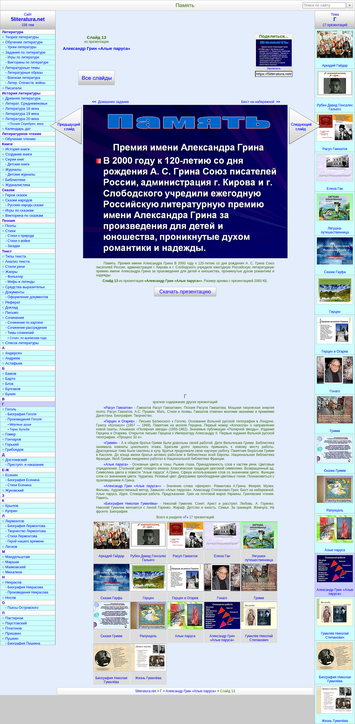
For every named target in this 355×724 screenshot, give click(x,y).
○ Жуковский (13, 490)
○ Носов (9, 597)
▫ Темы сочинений (19, 333)
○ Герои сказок (14, 195)
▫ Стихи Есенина (18, 485)
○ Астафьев (12, 363)
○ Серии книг (13, 159)
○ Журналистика (16, 185)
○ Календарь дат (16, 129)
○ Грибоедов (13, 449)
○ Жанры (10, 272)
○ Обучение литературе (22, 42)
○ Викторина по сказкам (22, 215)
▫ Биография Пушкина (22, 643)
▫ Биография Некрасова (24, 587)
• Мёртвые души (19, 424)
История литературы (21, 93)
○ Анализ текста (16, 261)
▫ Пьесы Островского (21, 608)
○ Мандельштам (16, 557)
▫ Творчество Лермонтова (25, 531)
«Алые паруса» (116, 464)
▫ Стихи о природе (19, 236)
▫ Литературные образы (24, 73)
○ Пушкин (10, 638)
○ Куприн (9, 511)
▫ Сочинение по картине (24, 323)
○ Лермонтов (13, 521)
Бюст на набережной (260, 102)
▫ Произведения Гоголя (23, 419)
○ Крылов (10, 506)
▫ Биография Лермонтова (25, 526)
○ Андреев (11, 358)
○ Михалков (12, 572)
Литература (12, 32)
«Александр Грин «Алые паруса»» (132, 486)
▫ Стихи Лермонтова (21, 536)
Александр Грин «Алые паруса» (96, 49)
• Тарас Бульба (19, 429)
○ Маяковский (14, 567)
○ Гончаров (11, 439)
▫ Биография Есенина (22, 480)
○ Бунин (9, 394)
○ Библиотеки (13, 180)
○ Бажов (9, 373)
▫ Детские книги (17, 164)
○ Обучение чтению (19, 139)
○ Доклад (10, 307)
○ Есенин (10, 475)
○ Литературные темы (21, 68)
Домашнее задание (110, 102)
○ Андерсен (12, 353)
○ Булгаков (11, 389)
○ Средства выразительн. (24, 287)
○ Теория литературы (20, 37)
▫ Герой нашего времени (24, 541)
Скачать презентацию (185, 291)
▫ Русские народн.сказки (24, 205)
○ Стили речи (13, 266)
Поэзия (8, 220)
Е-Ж (5, 470)
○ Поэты (9, 226)
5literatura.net (145, 691)
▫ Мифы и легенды (20, 282)
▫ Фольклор (14, 277)
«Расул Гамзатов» (118, 408)
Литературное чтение (21, 134)
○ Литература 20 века (20, 119)
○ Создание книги (17, 154)
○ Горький (10, 444)
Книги (7, 144)
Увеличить (274, 67)
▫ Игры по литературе (22, 57)
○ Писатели (12, 88)
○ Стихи (9, 231)
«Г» (186, 517)
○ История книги (16, 149)
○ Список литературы (20, 343)
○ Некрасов (12, 582)
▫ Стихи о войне (17, 241)
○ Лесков (9, 546)
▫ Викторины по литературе (27, 62)
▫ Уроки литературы (20, 47)
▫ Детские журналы (20, 174)
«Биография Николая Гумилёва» (131, 504)
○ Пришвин (11, 633)
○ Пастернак (12, 618)
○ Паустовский (14, 623)
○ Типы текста (14, 256)
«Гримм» (110, 443)
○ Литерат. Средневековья (24, 103)
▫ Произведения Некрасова (26, 592)
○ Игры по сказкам (17, 210)
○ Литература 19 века (20, 113)
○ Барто (8, 378)
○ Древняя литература (21, 98)
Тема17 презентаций (335, 19)
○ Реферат (11, 302)
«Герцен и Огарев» (119, 421)
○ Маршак (10, 562)
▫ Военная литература (22, 78)
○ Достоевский (14, 460)
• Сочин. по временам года (27, 338)
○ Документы (13, 292)
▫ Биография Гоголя (20, 414)
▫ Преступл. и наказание (24, 465)
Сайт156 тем (27, 19)
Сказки (8, 190)
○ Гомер (9, 434)
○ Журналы (11, 169)
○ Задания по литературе (23, 52)
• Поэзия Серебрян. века (25, 123)
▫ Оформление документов (26, 297)
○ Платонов (12, 628)
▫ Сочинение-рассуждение (26, 328)
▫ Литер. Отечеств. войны (25, 83)
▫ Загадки (12, 246)
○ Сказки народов (17, 200)
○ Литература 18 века (20, 108)
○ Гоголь (9, 409)
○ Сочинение (13, 317)
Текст (7, 251)
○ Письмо (10, 312)
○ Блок (8, 384)
